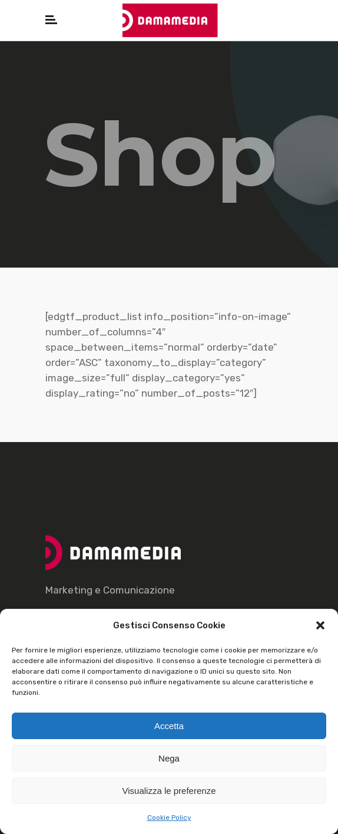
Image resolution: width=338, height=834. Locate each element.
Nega (169, 758)
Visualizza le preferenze (169, 791)
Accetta (169, 726)
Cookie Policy (169, 817)
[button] (320, 625)
